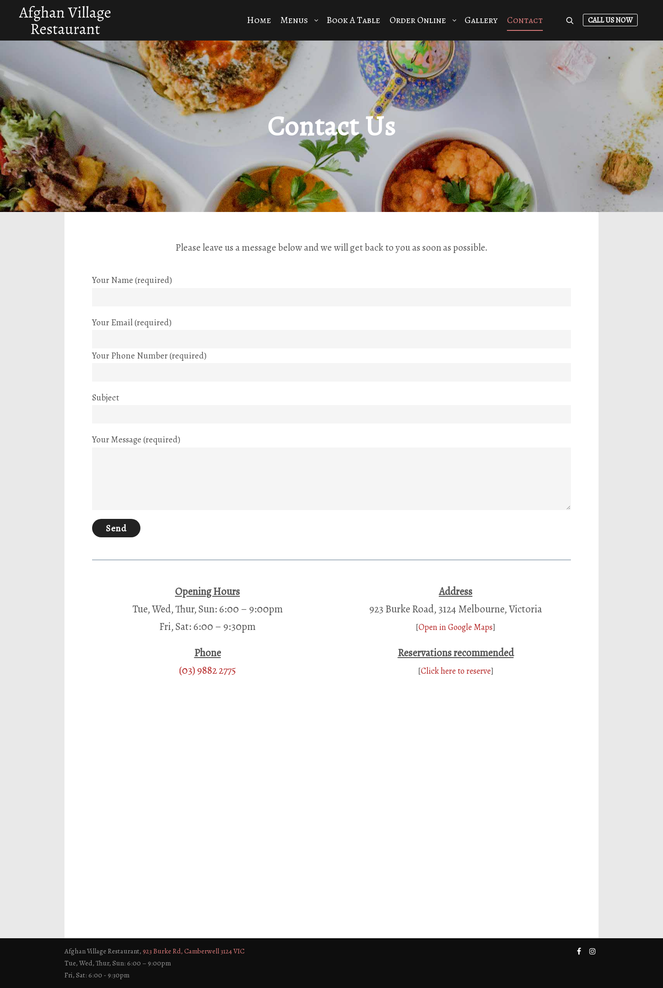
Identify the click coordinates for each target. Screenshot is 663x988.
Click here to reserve (456, 670)
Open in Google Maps (456, 627)
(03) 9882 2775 (207, 670)
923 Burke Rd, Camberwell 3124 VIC (193, 951)
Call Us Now (610, 20)
